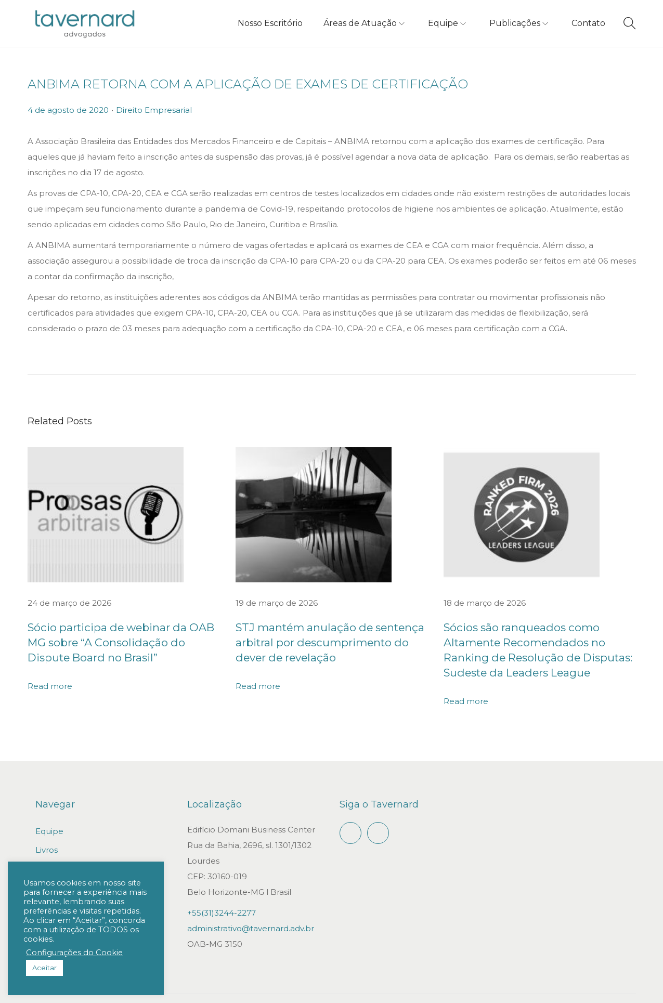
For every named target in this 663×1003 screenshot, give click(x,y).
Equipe (49, 813)
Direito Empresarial (154, 110)
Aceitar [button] (44, 967)
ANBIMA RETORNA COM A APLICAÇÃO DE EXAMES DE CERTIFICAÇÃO (248, 84)
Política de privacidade (591, 989)
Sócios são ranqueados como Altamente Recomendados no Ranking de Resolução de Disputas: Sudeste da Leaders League (537, 641)
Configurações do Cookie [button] (74, 952)
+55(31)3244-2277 (221, 895)
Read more (50, 669)
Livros (46, 832)
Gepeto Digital (363, 989)
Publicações (59, 850)
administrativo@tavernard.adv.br (250, 910)
